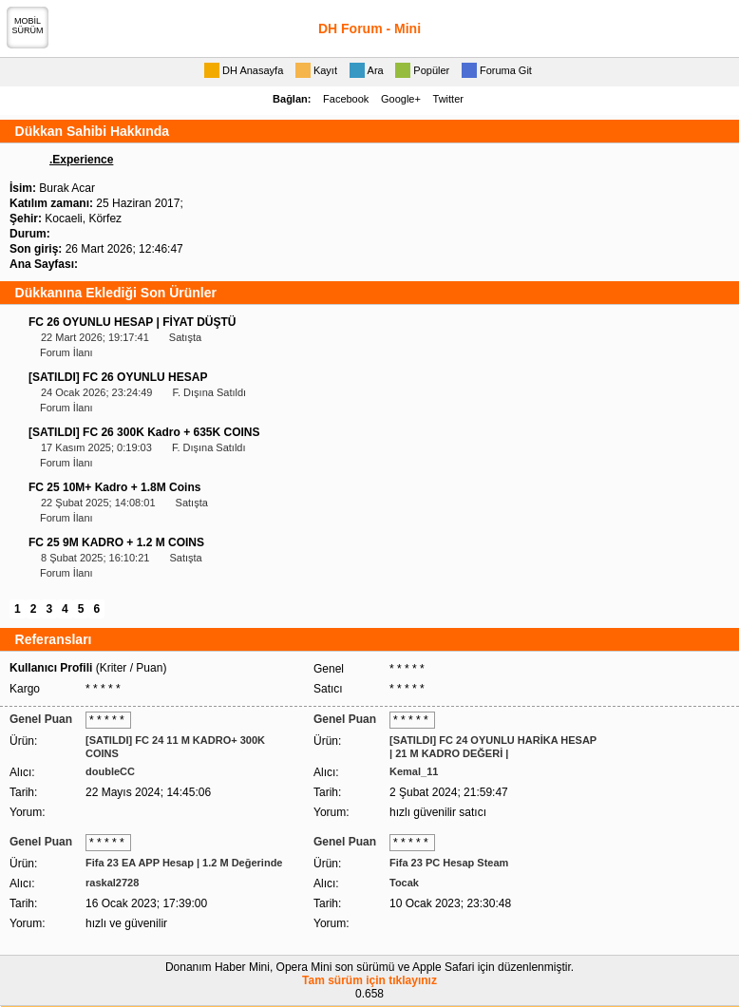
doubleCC (110, 771)
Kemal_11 (413, 771)
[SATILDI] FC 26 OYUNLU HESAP (117, 377)
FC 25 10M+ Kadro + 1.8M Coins (114, 487)
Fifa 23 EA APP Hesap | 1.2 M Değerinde (183, 862)
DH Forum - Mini (369, 28)
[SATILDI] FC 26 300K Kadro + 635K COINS (144, 432)
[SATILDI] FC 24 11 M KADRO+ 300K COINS (175, 746)
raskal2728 (112, 882)
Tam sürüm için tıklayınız (369, 980)
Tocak (404, 882)
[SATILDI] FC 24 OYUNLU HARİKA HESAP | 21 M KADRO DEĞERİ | (493, 746)
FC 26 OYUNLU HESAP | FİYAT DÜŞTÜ (132, 322)
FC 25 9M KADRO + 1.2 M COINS (116, 542)
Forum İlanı (66, 352)
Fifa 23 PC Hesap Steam (448, 862)
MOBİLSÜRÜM (28, 25)
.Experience (81, 159)
